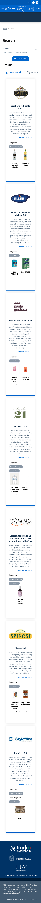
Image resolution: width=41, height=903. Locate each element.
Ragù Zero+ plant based (25, 703)
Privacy (10, 899)
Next (34, 267)
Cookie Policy (21, 899)
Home (5, 28)
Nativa (19, 818)
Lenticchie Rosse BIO (25, 378)
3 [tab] (25, 279)
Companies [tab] (13, 72)
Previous (7, 267)
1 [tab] (18, 279)
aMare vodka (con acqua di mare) (14, 489)
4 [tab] (26, 384)
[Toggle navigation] (2, 8)
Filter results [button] (20, 58)
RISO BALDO (25, 272)
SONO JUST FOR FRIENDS (20, 601)
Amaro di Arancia (25, 488)
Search (6, 48)
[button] (29, 9)
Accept (34, 899)
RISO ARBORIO (14, 273)
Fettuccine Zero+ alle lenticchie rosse (15, 705)
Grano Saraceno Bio (14, 379)
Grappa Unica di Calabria (14, 165)
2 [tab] (21, 279)
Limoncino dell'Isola (25, 164)
